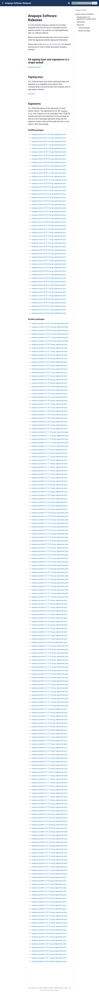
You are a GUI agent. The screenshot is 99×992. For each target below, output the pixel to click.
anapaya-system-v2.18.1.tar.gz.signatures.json (49, 425)
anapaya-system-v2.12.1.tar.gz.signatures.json (49, 765)
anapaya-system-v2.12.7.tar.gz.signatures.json (49, 744)
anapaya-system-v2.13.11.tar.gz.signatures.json (50, 702)
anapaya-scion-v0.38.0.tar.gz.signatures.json (49, 222)
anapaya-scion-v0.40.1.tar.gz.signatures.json (49, 173)
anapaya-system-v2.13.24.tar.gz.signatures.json (50, 656)
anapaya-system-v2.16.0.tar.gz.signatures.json (49, 509)
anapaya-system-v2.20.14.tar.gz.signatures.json (50, 327)
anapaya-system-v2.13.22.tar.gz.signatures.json (50, 663)
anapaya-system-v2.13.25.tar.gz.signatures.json (50, 653)
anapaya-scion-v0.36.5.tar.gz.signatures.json (49, 246)
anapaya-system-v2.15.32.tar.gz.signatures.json (50, 520)
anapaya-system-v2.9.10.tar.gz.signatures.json (49, 874)
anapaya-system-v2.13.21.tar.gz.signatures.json (50, 667)
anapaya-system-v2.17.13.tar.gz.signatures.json (50, 436)
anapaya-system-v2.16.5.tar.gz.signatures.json (49, 495)
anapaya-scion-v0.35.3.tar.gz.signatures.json (49, 289)
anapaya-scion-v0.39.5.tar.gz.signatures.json (49, 197)
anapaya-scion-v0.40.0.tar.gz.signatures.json (49, 176)
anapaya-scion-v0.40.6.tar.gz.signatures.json (49, 155)
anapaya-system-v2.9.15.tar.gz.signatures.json (49, 856)
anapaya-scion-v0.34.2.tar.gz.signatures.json (49, 306)
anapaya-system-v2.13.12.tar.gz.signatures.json (50, 698)
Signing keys (81, 22)
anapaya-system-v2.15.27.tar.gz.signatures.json (50, 537)
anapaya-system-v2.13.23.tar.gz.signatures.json (50, 660)
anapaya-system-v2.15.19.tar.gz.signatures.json (50, 565)
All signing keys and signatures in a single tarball (86, 18)
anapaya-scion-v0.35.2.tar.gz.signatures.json (49, 292)
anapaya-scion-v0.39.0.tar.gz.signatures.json (49, 215)
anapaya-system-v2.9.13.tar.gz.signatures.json (49, 863)
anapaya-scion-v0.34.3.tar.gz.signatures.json (49, 303)
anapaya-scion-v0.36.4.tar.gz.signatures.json (49, 250)
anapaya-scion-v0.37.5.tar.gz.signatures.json (49, 225)
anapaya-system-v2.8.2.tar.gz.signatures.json (49, 954)
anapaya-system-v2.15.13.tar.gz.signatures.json (50, 586)
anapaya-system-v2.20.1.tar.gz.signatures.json (49, 372)
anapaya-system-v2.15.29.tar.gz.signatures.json (50, 530)
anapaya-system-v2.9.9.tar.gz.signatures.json (49, 877)
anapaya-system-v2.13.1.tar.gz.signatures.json (49, 737)
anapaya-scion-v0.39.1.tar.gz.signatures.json (49, 211)
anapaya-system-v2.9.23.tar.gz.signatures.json (49, 828)
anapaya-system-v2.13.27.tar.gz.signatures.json (50, 646)
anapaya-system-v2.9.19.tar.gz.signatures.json (49, 842)
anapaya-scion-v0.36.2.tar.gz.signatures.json (49, 257)
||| (3, 3)
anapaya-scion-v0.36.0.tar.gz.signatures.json (49, 264)
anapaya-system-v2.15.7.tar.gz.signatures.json (49, 607)
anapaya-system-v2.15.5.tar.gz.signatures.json (49, 614)
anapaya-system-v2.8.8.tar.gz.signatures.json (49, 933)
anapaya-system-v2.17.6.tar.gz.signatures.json (49, 460)
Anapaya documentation (51, 44)
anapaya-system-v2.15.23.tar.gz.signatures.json (50, 551)
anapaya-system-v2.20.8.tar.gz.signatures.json (49, 348)
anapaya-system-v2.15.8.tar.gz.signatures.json (49, 604)
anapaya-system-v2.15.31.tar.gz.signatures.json (50, 523)
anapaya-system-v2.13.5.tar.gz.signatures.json (49, 723)
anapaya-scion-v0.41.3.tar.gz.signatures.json (49, 138)
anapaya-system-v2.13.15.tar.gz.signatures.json (50, 688)
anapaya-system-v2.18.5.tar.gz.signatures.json (49, 411)
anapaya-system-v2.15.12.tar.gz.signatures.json (50, 590)
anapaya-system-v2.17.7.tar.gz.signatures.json (49, 457)
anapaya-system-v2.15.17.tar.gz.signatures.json (50, 572)
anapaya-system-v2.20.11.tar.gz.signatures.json (50, 337)
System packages (84, 31)
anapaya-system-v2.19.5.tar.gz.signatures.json (49, 383)
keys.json (31, 94)
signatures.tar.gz (34, 67)
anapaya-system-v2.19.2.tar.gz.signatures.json (49, 393)
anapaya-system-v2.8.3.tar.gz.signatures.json (49, 951)
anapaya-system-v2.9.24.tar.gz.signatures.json (49, 825)
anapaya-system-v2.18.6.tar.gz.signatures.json (49, 408)
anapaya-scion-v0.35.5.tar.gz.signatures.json (49, 282)
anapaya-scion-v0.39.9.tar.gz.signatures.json (49, 183)
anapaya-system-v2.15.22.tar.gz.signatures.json (50, 555)
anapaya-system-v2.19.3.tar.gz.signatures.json (49, 390)
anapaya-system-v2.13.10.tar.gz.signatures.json (50, 705)
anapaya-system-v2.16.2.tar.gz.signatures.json (49, 506)
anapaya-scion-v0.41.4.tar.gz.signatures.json (49, 134)
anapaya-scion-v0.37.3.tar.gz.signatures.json (49, 232)
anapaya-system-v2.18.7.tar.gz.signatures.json (49, 404)
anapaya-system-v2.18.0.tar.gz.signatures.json (49, 429)
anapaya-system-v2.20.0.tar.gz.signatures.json (49, 376)
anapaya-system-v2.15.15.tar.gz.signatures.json (50, 579)
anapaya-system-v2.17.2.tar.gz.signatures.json (49, 474)
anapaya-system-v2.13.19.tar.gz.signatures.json (50, 674)
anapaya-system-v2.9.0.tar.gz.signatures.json (49, 909)
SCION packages (84, 28)
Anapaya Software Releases (18, 3)
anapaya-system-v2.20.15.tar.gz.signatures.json (50, 323)
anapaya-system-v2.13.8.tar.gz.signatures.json (49, 712)
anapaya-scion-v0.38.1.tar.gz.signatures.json (49, 218)
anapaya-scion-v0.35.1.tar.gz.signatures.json (49, 296)
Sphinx (65, 988)
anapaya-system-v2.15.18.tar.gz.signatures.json (50, 569)
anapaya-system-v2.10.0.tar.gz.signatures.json (49, 814)
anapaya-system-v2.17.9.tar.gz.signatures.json (49, 450)
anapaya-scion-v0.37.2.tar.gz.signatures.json (49, 236)
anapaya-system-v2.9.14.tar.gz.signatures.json (49, 860)
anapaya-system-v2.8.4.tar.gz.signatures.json (49, 947)
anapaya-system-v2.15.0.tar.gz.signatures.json (49, 632)
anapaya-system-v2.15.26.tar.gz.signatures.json (50, 541)
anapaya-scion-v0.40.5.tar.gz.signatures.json (49, 159)
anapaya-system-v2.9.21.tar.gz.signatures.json (49, 835)
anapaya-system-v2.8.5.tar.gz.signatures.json (49, 944)
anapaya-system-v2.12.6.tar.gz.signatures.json (49, 748)
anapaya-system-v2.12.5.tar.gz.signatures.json (49, 751)
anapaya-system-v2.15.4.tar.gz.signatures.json (49, 618)
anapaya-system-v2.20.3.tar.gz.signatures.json (49, 365)
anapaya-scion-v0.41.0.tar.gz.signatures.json (49, 148)
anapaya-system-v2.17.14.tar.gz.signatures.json (50, 432)
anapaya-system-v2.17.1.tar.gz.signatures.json (49, 478)
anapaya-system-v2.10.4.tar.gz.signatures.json (49, 804)
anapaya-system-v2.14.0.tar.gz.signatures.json (49, 642)
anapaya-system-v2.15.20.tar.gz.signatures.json (50, 562)
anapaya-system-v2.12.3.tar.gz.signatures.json (49, 758)
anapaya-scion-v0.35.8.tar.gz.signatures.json (49, 271)
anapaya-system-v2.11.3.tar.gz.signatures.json (49, 790)
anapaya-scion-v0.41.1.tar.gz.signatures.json (49, 145)
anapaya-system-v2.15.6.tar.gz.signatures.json (49, 611)
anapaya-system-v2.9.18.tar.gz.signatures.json (49, 846)
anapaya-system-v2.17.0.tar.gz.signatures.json (49, 481)
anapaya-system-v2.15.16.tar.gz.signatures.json (50, 576)
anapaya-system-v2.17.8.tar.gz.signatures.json (49, 453)
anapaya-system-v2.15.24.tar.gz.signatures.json (50, 548)
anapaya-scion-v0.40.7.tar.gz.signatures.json (49, 152)
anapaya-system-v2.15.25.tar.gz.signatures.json (50, 544)
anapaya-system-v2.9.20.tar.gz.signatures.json (49, 839)
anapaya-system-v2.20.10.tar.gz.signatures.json (50, 341)
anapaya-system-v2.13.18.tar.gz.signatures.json (50, 677)
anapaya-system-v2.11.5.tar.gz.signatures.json (49, 783)
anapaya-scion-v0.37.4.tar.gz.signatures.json (49, 229)
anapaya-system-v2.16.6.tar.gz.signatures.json (49, 492)
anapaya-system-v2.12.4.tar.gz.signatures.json (49, 755)
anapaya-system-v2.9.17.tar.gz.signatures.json (49, 849)
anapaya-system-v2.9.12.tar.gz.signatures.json (49, 867)
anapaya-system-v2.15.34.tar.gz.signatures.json (50, 513)
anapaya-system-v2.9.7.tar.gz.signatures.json (49, 884)
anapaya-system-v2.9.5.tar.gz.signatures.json (49, 891)
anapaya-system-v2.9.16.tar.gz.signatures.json (49, 853)
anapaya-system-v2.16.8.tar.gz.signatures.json (49, 485)
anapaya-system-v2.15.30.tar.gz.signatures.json (50, 527)
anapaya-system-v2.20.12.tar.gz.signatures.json (50, 334)
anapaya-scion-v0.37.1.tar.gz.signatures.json (49, 239)
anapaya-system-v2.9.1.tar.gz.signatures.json (49, 905)
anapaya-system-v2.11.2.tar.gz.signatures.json (49, 793)
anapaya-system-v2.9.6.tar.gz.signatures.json (49, 888)
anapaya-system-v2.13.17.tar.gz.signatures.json (50, 681)
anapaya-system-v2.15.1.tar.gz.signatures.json (49, 628)
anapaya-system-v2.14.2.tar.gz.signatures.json (49, 635)
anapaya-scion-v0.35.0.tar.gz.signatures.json (49, 299)
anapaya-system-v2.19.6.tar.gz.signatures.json (49, 379)
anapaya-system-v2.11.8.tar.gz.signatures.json (49, 772)
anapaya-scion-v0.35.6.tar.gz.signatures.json (49, 278)
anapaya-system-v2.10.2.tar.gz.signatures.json (49, 811)
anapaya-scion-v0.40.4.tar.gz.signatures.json (49, 162)
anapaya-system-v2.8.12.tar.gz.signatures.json (49, 919)
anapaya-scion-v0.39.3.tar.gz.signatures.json (49, 204)
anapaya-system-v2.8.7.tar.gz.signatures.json (49, 937)
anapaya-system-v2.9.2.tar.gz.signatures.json (49, 902)
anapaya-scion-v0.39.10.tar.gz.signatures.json (49, 180)
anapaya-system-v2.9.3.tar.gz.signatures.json (49, 898)
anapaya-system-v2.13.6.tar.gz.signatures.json (49, 719)
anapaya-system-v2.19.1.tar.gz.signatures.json (49, 397)
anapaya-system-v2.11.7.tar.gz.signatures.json (49, 776)
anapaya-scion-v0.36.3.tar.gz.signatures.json (49, 253)
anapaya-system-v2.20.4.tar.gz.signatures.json (49, 362)
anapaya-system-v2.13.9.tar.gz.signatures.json (49, 709)
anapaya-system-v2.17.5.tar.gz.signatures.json (49, 464)
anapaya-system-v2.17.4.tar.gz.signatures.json (49, 467)
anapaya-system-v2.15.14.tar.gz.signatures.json (50, 583)
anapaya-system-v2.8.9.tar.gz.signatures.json (49, 930)
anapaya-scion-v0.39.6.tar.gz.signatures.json (49, 194)
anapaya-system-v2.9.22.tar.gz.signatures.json (49, 832)
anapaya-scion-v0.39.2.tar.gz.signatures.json (49, 208)
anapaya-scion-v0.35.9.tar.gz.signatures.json (49, 268)
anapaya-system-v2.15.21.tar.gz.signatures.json (50, 558)
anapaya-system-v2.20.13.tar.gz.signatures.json (50, 330)
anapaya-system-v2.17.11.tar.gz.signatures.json (50, 443)
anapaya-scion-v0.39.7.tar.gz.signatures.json (49, 190)
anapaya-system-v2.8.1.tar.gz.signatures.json (49, 958)
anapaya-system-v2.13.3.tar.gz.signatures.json (49, 730)
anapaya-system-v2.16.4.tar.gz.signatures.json (49, 499)
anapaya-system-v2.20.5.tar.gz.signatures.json (49, 358)
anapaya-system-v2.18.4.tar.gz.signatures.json (49, 415)
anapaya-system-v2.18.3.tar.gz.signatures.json (49, 418)
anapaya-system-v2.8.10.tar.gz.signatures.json (49, 926)
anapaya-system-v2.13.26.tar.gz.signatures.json (50, 649)
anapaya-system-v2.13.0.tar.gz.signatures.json (49, 741)
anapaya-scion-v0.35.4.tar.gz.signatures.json (49, 285)
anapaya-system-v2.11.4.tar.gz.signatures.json (49, 786)
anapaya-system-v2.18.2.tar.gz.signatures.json (49, 422)
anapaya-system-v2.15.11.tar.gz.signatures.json (50, 593)
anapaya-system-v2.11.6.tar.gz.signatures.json (49, 779)
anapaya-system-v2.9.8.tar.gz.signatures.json (49, 881)
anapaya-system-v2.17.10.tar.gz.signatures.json (50, 446)
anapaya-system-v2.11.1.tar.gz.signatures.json (49, 797)
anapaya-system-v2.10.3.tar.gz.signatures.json (49, 807)
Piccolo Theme (54, 990)
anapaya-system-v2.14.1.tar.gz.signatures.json (49, 639)
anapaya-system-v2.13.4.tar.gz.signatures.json (49, 726)
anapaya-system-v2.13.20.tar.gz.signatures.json (50, 670)
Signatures (80, 25)
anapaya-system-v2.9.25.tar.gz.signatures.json (49, 821)
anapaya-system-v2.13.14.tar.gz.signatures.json (50, 691)
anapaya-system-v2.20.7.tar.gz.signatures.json (49, 351)
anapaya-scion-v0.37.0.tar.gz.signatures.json (49, 243)
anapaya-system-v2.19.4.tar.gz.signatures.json (49, 386)
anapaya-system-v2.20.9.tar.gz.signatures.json (49, 344)
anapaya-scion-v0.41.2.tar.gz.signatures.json (49, 141)
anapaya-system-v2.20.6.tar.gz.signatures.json (49, 355)
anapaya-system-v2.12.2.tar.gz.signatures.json (49, 762)
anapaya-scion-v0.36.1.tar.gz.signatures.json (49, 261)
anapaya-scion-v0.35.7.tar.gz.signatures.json (49, 275)
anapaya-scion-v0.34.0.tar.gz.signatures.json (49, 313)
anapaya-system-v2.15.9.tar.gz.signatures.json (49, 600)
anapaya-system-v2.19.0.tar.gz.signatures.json (49, 400)
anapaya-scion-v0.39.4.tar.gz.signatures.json (49, 201)
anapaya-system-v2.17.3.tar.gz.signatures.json (49, 471)
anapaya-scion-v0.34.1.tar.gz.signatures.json (49, 310)
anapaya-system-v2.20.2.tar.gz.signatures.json (49, 369)
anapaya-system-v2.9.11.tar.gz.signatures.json (49, 870)
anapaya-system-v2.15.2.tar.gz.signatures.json (49, 625)
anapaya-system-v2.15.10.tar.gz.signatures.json (50, 597)
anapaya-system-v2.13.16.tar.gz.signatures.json (50, 684)
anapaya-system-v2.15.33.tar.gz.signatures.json (50, 516)
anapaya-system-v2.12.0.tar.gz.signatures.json (49, 769)
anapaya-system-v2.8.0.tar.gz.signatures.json (49, 961)
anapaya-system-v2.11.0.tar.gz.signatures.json (49, 800)
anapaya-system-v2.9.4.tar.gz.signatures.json (49, 895)
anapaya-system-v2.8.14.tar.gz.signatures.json (49, 912)
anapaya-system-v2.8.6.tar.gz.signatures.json (49, 940)
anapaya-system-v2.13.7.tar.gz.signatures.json (49, 716)
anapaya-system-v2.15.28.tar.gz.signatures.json (50, 534)
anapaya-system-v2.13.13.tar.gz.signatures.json (50, 695)
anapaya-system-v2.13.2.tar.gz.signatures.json (49, 733)
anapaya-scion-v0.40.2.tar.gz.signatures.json (49, 169)
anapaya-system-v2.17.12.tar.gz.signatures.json (50, 439)
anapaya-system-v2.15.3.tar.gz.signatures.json (49, 621)
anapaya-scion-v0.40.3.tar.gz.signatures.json (49, 166)
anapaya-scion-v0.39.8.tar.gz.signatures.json (49, 187)
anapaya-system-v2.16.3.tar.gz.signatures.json (49, 502)
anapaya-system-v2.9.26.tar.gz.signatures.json (49, 818)
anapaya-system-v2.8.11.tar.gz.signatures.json (49, 923)
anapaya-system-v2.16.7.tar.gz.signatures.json (49, 488)
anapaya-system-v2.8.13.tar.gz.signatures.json (49, 916)
